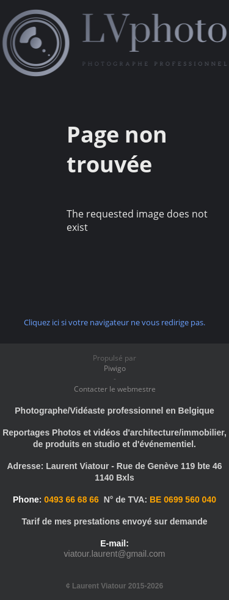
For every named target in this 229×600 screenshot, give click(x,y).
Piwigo (115, 368)
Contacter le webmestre (115, 389)
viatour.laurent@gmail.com (114, 554)
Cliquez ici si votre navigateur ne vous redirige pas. (114, 322)
